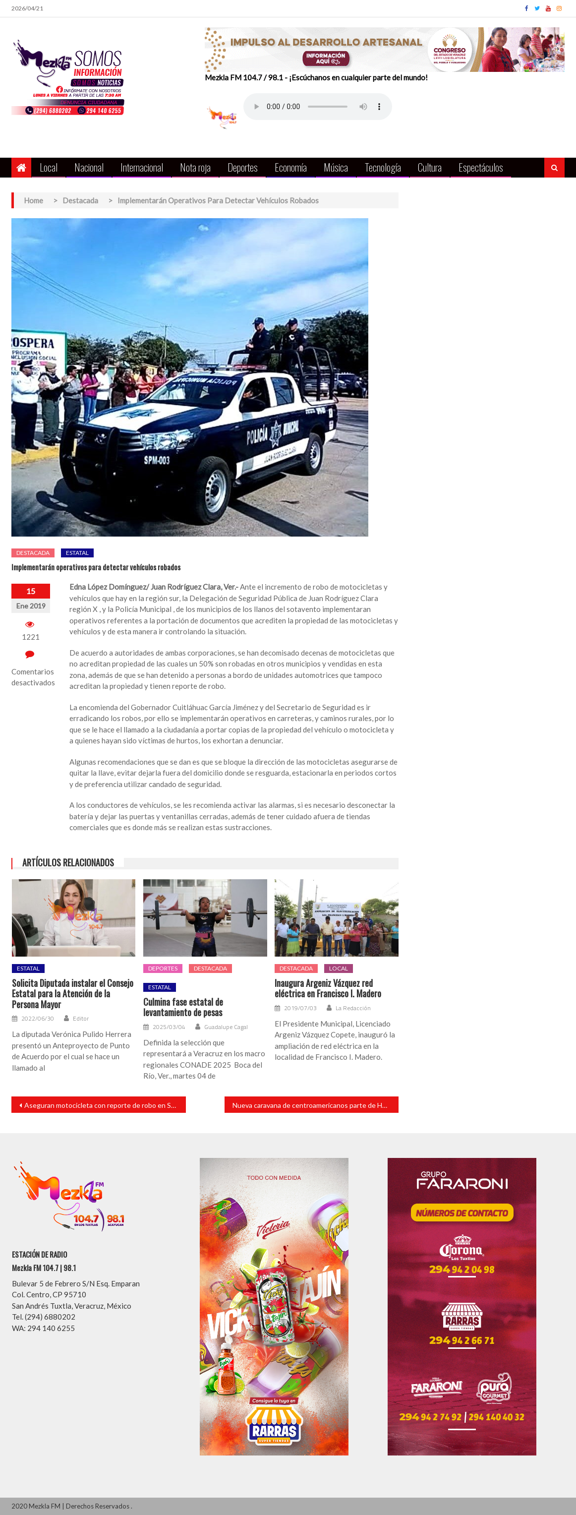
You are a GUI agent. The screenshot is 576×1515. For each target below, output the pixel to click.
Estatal (77, 552)
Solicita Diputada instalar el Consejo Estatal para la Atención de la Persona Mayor (72, 994)
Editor (81, 1018)
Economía (291, 167)
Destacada (33, 552)
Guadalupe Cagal (226, 1027)
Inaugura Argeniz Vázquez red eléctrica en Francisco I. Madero (328, 988)
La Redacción (353, 1008)
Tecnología (383, 167)
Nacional (89, 167)
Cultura (430, 167)
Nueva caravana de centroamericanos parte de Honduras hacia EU (315, 1105)
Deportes (243, 167)
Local (49, 167)
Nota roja (195, 167)
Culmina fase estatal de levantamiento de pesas (183, 1007)
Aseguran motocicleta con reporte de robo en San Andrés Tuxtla (104, 1105)
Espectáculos (481, 167)
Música (336, 167)
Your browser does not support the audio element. (317, 106)
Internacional (141, 167)
